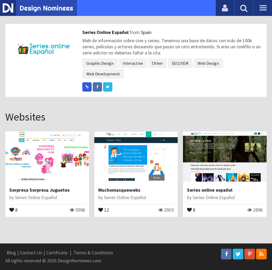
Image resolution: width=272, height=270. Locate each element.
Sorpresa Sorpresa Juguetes (39, 190)
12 (103, 209)
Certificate (56, 253)
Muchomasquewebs (119, 190)
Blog (11, 253)
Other (157, 63)
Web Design (208, 63)
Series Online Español (106, 32)
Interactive (133, 63)
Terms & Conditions (93, 253)
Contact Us (31, 253)
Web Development (103, 73)
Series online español (209, 190)
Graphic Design (100, 63)
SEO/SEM (180, 63)
